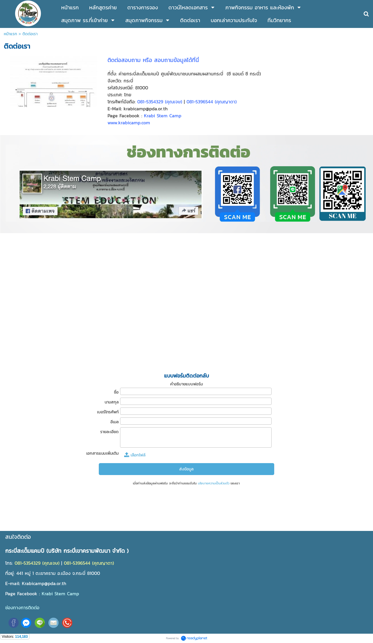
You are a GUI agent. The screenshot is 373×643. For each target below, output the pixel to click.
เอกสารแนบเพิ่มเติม (102, 453)
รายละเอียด (109, 432)
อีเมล (114, 422)
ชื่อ (116, 392)
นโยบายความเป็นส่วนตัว (213, 483)
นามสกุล (112, 402)
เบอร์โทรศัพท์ (108, 412)
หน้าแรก (10, 34)
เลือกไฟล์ (134, 455)
